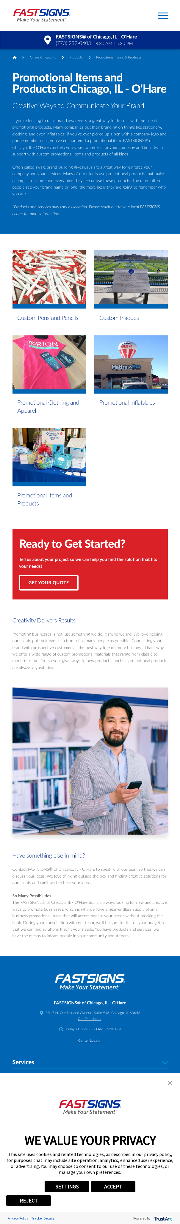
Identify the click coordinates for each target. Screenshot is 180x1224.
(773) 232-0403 (73, 43)
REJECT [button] (29, 1200)
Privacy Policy (17, 1218)
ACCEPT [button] (113, 1186)
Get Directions (89, 1018)
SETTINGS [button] (67, 1186)
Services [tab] (90, 1062)
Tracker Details (42, 1218)
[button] (163, 16)
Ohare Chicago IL (43, 57)
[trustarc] (162, 1218)
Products (76, 57)
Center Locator (90, 1040)
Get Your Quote (48, 582)
